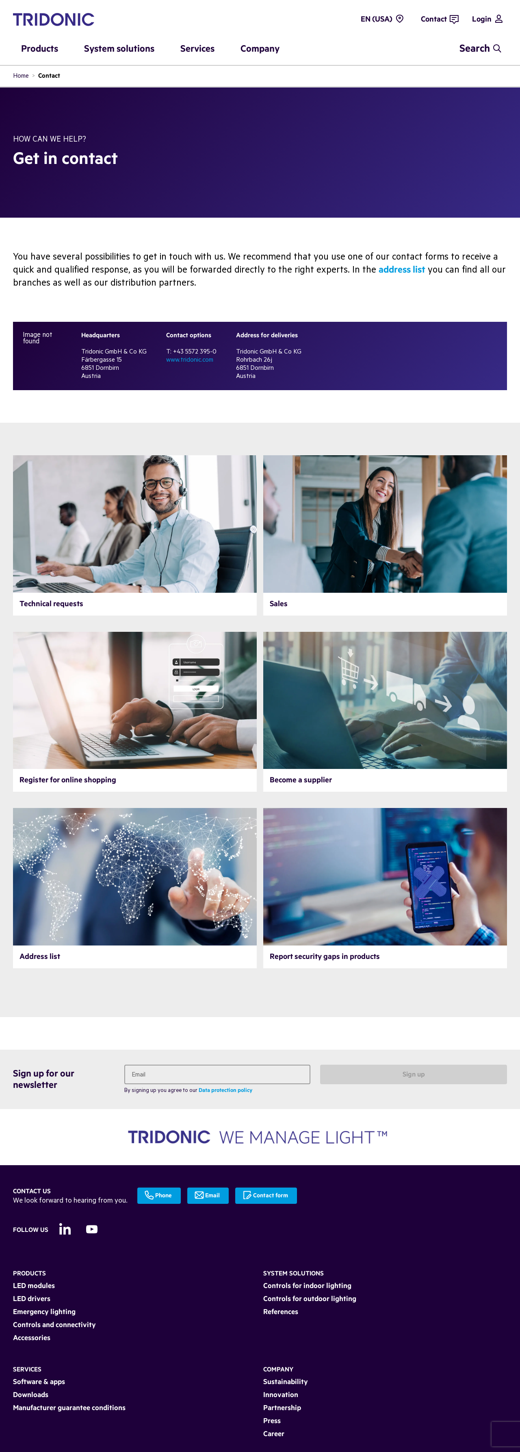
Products (29, 1274)
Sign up (414, 1074)
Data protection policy (225, 1090)
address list (402, 269)
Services (27, 1370)
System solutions (293, 1274)
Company (278, 1370)
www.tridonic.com (189, 360)
